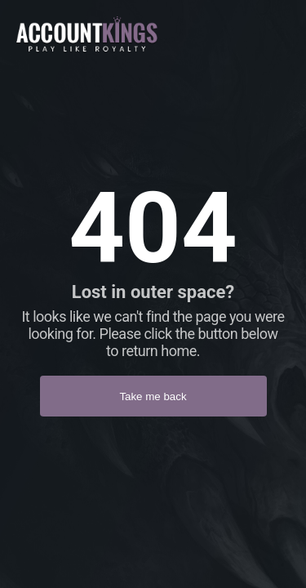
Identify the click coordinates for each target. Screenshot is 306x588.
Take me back (152, 396)
